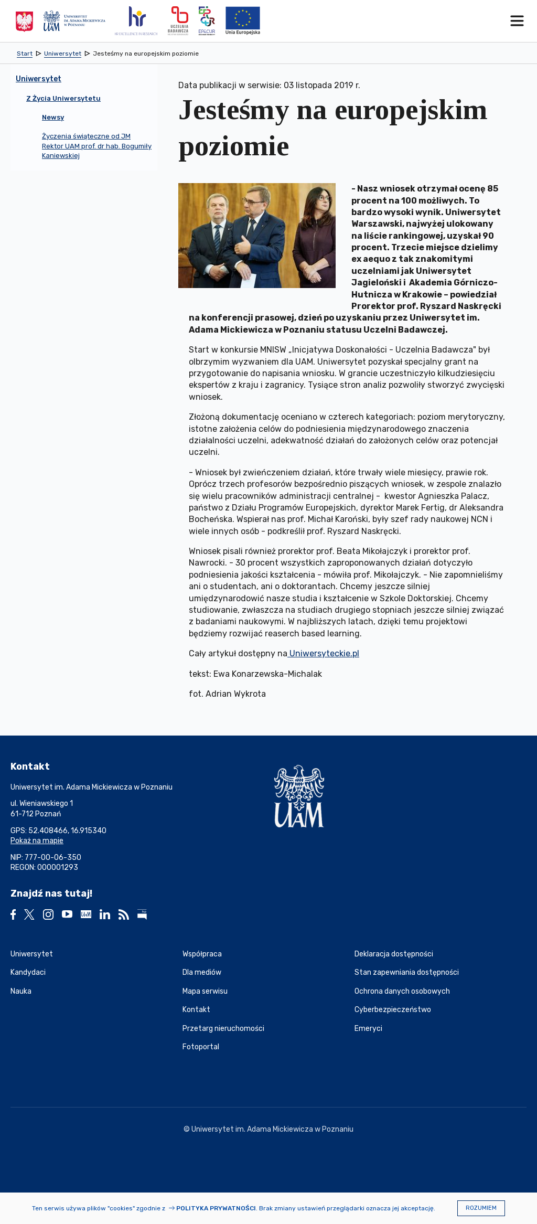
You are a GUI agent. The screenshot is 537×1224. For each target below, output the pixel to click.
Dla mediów (201, 972)
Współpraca (202, 954)
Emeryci (368, 1028)
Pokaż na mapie (36, 840)
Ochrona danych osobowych (402, 991)
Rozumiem (481, 1208)
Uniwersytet (31, 954)
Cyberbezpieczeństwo (393, 1009)
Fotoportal (200, 1046)
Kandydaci (28, 972)
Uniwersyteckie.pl (323, 653)
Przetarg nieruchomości (223, 1028)
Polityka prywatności (216, 1208)
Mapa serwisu (205, 991)
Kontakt (196, 1009)
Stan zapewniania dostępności (407, 972)
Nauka (20, 991)
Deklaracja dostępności (394, 954)
